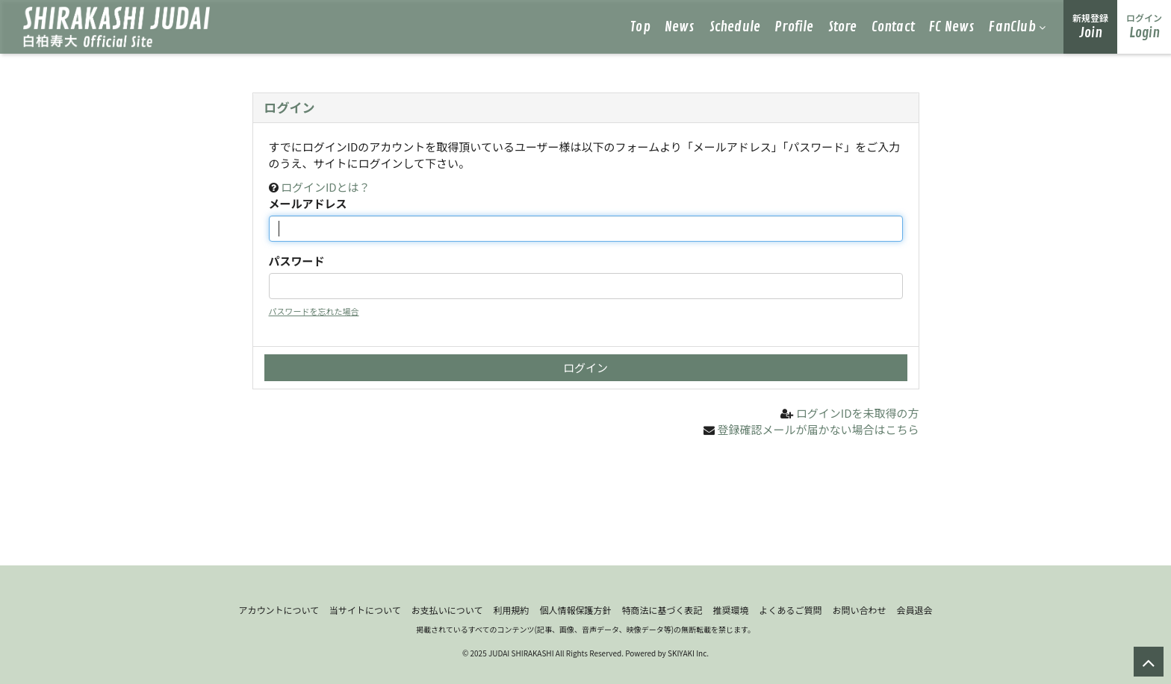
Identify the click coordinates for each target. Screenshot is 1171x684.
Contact (893, 27)
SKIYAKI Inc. (688, 653)
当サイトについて (365, 609)
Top (640, 27)
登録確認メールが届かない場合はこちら (818, 429)
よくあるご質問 (790, 609)
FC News (952, 27)
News (680, 27)
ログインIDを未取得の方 (857, 413)
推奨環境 (730, 609)
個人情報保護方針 (575, 609)
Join (1090, 26)
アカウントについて (278, 609)
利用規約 (511, 609)
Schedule (735, 27)
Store (842, 27)
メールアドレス (308, 203)
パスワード (297, 261)
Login (1144, 26)
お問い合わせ (859, 609)
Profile (793, 27)
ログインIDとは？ (325, 187)
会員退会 (915, 609)
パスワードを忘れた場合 (314, 311)
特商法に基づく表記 (661, 609)
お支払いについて (447, 609)
